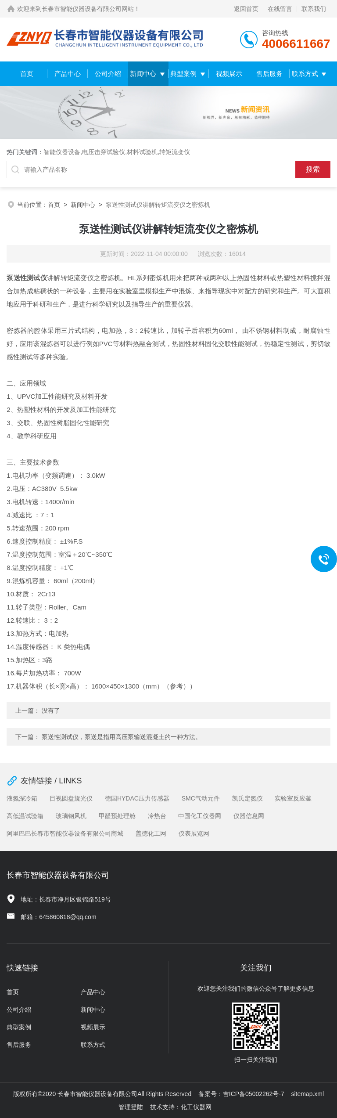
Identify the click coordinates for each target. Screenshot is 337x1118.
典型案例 (183, 73)
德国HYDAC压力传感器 (137, 798)
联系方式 (305, 73)
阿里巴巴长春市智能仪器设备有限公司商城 (65, 833)
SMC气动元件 (201, 798)
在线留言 (280, 8)
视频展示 (229, 73)
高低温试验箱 (25, 815)
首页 (26, 73)
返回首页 (246, 8)
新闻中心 (143, 73)
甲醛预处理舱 (117, 815)
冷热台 (157, 815)
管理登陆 (130, 1107)
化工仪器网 (196, 1107)
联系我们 (313, 8)
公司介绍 (108, 73)
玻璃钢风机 (71, 815)
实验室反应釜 (293, 798)
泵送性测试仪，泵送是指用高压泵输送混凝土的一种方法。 (121, 736)
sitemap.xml (307, 1093)
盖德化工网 (151, 833)
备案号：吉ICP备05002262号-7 (241, 1093)
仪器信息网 (248, 815)
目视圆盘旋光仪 (71, 798)
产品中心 (67, 73)
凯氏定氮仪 (247, 798)
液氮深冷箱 (22, 798)
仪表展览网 (194, 833)
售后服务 (269, 73)
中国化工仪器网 (199, 815)
